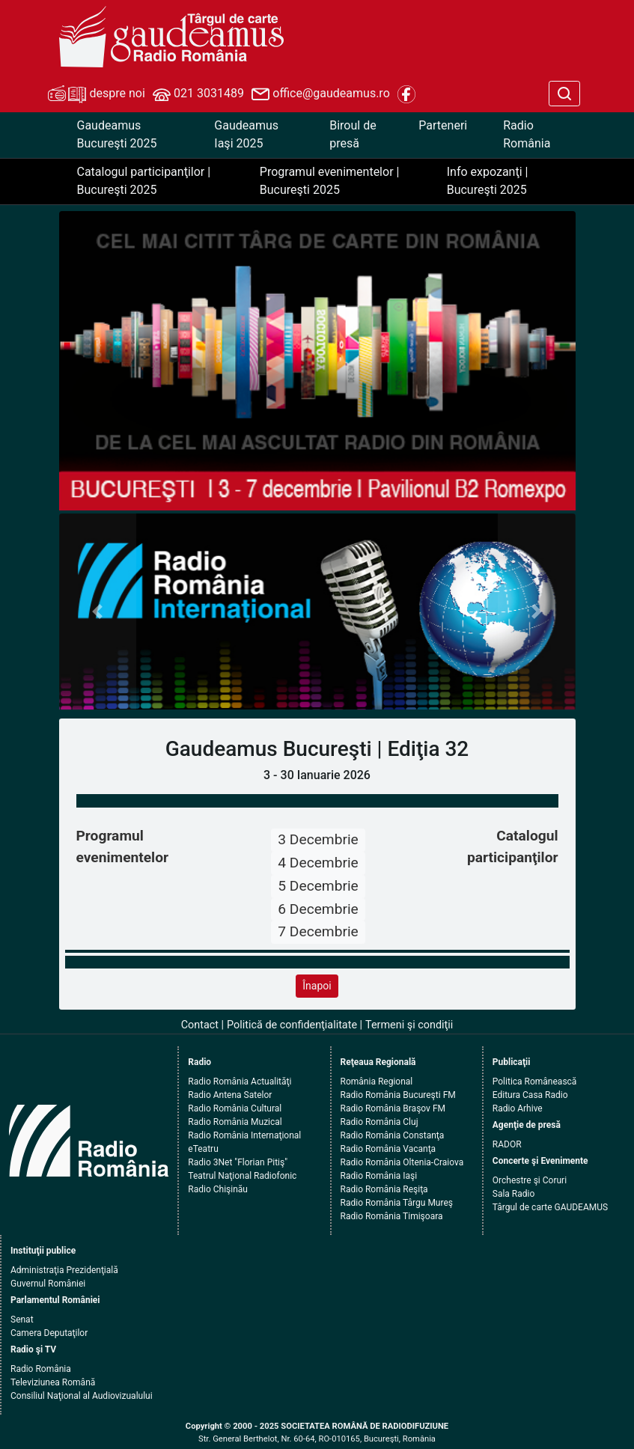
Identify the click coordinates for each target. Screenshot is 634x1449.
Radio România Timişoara (392, 1216)
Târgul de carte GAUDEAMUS (550, 1207)
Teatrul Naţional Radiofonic (242, 1176)
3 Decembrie (318, 839)
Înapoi (316, 986)
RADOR (507, 1144)
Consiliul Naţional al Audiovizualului (81, 1396)
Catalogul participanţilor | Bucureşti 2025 (144, 181)
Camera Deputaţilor (49, 1333)
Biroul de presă (352, 134)
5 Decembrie (318, 885)
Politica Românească (535, 1081)
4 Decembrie (318, 862)
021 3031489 (198, 94)
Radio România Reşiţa (384, 1189)
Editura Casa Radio (530, 1095)
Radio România (526, 134)
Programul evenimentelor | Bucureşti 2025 (330, 181)
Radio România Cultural (234, 1108)
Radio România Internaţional (244, 1135)
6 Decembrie (318, 909)
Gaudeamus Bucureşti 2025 (117, 134)
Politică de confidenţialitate (292, 1025)
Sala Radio (514, 1194)
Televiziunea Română (52, 1382)
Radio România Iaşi (379, 1176)
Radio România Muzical (234, 1122)
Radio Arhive (518, 1108)
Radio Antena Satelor (230, 1095)
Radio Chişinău (218, 1189)
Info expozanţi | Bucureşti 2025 (487, 181)
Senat (22, 1319)
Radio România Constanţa (393, 1135)
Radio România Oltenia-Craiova (402, 1162)
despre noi (96, 94)
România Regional (377, 1081)
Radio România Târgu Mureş (397, 1203)
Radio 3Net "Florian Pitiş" (237, 1162)
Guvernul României (47, 1283)
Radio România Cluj (379, 1122)
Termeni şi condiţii (409, 1025)
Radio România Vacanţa (388, 1149)
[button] (98, 611)
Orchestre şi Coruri (530, 1180)
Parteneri (442, 125)
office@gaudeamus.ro (320, 94)
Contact (200, 1025)
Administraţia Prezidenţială (64, 1270)
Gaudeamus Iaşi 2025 (246, 134)
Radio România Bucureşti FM (398, 1095)
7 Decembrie (318, 931)
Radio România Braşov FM (393, 1108)
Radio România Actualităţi (239, 1081)
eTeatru (203, 1149)
